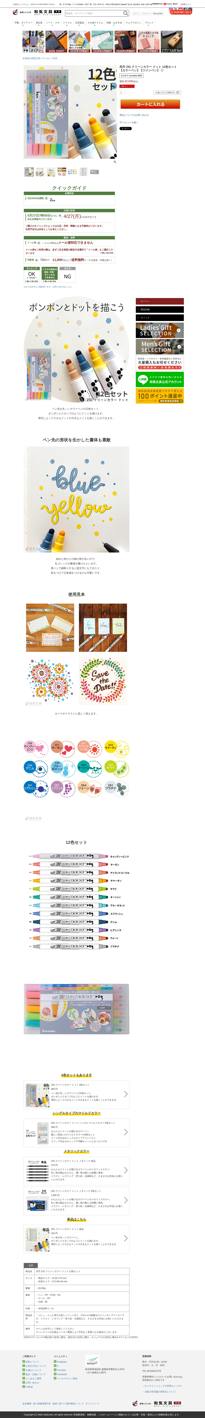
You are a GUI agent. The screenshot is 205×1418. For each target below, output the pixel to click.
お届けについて (33, 1370)
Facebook (62, 1374)
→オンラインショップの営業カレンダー (162, 1386)
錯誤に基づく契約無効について (68, 1403)
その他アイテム (95, 22)
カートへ (145, 301)
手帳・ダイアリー (24, 22)
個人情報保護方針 (42, 1403)
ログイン (136, 13)
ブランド (149, 22)
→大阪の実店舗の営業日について (159, 1391)
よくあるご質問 (33, 1378)
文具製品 (79, 22)
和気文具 (37, 12)
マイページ (146, 13)
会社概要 (26, 1403)
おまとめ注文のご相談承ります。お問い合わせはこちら (48, 287)
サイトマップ (92, 1403)
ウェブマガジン (133, 22)
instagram (62, 1361)
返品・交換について (36, 1374)
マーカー (46, 58)
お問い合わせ (32, 1382)
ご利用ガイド (185, 4)
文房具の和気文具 (31, 58)
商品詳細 (145, 309)
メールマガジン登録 (67, 1378)
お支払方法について (36, 1366)
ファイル (67, 22)
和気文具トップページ (157, 1404)
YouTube (61, 1370)
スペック (145, 317)
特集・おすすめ (114, 22)
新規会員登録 (158, 13)
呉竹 (55, 58)
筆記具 (39, 22)
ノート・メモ (52, 22)
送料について (32, 1361)
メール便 (31, 242)
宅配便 (30, 260)
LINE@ (29, 1387)
